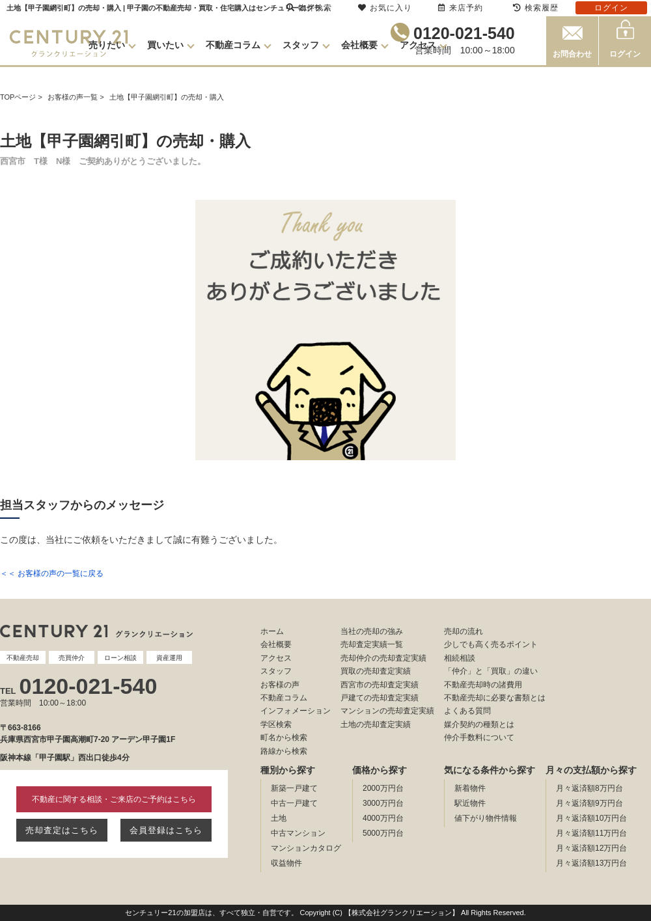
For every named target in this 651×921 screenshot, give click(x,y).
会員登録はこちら (166, 830)
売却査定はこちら (61, 830)
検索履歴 (536, 7)
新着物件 (470, 788)
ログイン (625, 54)
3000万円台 (383, 803)
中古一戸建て (294, 803)
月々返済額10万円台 (591, 818)
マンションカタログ (306, 848)
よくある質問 (467, 710)
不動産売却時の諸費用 (483, 684)
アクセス (418, 45)
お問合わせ (572, 54)
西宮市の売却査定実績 (379, 684)
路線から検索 (283, 751)
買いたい (165, 45)
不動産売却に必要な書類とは (495, 697)
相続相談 (459, 658)
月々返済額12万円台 (591, 848)
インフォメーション (295, 710)
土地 (278, 818)
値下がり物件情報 (485, 818)
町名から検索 (283, 737)
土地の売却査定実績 (375, 724)
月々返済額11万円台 (591, 833)
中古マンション (298, 833)
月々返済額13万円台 (591, 863)
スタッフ (301, 45)
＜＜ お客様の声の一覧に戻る (52, 573)
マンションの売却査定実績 (387, 710)
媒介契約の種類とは (479, 724)
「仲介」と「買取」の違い (491, 671)
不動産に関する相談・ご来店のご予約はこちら (114, 799)
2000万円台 (383, 788)
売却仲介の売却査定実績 (383, 658)
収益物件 (286, 863)
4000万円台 (383, 818)
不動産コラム (233, 45)
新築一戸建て (294, 788)
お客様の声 (279, 684)
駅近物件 (470, 803)
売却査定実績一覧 (371, 644)
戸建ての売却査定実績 (379, 697)
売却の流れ (463, 631)
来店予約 (460, 7)
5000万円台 (383, 833)
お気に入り (385, 7)
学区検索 (276, 724)
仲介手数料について (479, 737)
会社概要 (359, 45)
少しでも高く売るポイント (491, 644)
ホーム (272, 631)
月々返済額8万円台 (589, 788)
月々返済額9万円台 (589, 803)
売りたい (107, 45)
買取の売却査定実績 (375, 671)
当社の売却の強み (371, 631)
